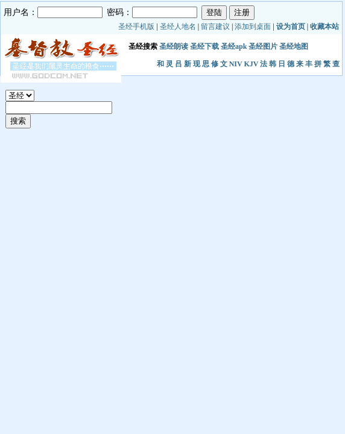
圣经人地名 (178, 26)
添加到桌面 (253, 26)
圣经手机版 (136, 26)
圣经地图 (293, 46)
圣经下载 (204, 46)
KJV (251, 64)
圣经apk (234, 46)
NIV (235, 64)
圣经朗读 (173, 46)
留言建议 (215, 26)
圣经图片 (262, 46)
